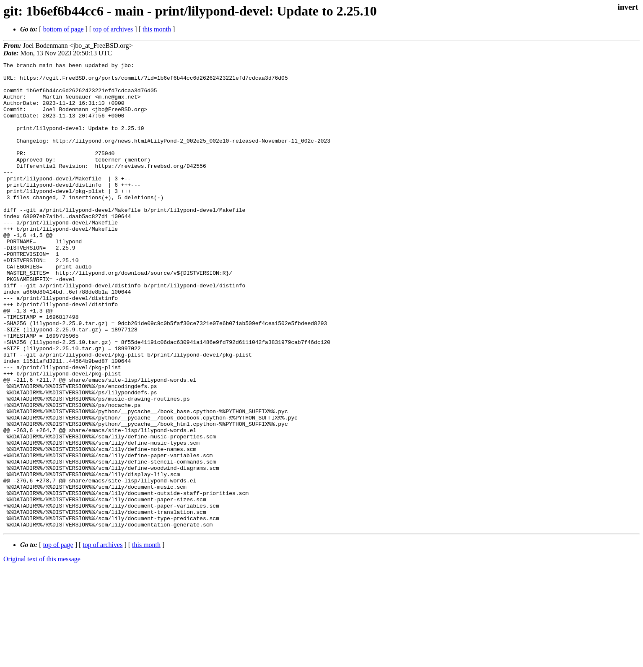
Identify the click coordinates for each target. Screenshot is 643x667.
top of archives (113, 29)
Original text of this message (41, 652)
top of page (58, 637)
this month (157, 29)
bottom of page (63, 29)
